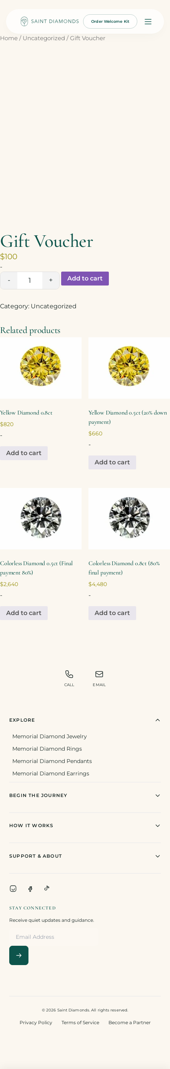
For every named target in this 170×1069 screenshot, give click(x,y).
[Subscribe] (18, 955)
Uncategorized (44, 38)
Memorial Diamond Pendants (52, 761)
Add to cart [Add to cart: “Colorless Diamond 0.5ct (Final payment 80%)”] (24, 613)
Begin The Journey (85, 795)
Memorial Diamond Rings (47, 748)
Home (9, 38)
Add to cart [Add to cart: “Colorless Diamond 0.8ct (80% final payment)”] (112, 613)
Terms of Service (80, 1022)
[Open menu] (148, 21)
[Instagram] (13, 888)
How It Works (85, 826)
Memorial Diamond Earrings (50, 773)
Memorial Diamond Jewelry (49, 736)
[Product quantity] (29, 280)
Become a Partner (129, 1022)
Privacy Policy (36, 1022)
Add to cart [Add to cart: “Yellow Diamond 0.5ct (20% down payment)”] (112, 462)
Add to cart (85, 278)
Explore (85, 720)
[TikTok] (47, 888)
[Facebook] (30, 888)
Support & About (85, 856)
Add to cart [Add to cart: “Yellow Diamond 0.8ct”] (24, 453)
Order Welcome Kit (110, 21)
